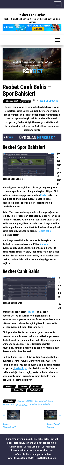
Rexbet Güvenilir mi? (9, 426)
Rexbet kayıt (20, 368)
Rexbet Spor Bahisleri (40, 404)
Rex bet (31, 311)
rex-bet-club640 (49, 100)
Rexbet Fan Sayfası (32, 15)
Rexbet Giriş (18, 390)
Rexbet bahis (44, 231)
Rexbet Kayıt (35, 390)
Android (44, 244)
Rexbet (44, 195)
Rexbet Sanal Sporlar (53, 426)
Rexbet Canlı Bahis (44, 401)
